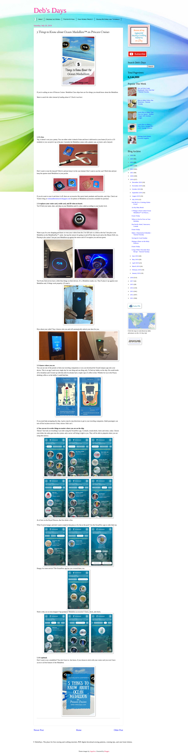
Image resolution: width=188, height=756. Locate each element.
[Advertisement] (141, 385)
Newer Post (39, 730)
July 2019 (135, 199)
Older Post (118, 730)
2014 (132, 288)
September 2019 (137, 192)
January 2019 (136, 273)
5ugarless (93, 751)
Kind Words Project (85, 19)
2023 (132, 166)
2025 (132, 159)
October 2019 (136, 189)
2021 (132, 172)
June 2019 (135, 256)
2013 (132, 291)
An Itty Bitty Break (138, 207)
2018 (132, 277)
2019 (132, 179)
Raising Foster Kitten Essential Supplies (144, 137)
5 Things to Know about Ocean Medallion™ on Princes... (141, 211)
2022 (132, 169)
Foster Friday (136, 216)
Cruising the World (53, 19)
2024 (132, 162)
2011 (132, 298)
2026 (132, 155)
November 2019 (137, 186)
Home (78, 730)
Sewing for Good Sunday (139, 238)
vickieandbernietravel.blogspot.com (58, 199)
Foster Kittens (69, 19)
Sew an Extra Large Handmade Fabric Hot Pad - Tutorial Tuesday (146, 90)
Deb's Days (50, 10)
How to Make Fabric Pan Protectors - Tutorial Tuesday (145, 102)
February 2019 (136, 270)
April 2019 (135, 263)
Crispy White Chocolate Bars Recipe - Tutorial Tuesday (141, 250)
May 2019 (135, 259)
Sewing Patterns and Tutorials (108, 19)
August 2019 (136, 196)
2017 (132, 281)
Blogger (106, 751)
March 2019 (136, 266)
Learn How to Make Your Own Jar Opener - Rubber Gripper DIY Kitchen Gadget (146, 115)
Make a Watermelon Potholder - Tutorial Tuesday (141, 234)
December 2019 (137, 182)
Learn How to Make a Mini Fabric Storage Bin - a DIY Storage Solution (146, 126)
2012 (132, 295)
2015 (132, 284)
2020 (132, 176)
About (40, 19)
